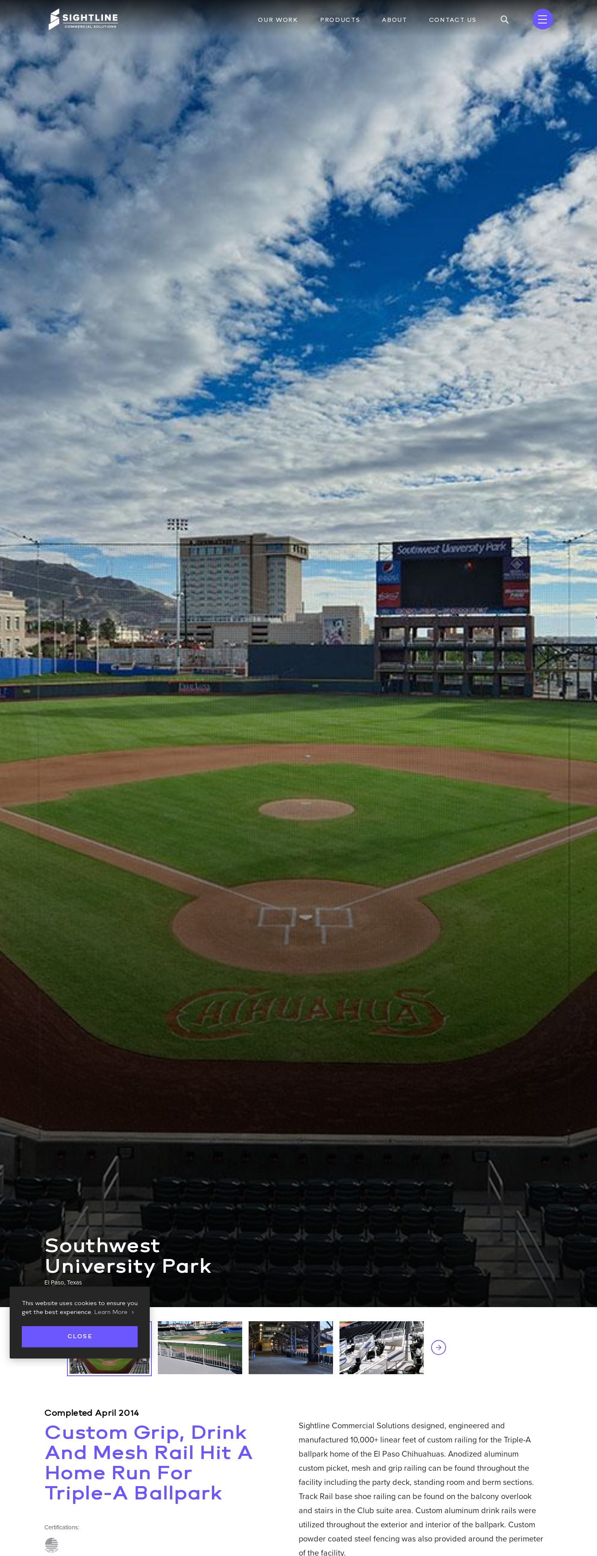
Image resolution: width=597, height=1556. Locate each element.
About (394, 20)
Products (340, 20)
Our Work (278, 20)
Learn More (111, 1312)
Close (79, 1336)
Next (438, 1347)
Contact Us (453, 20)
